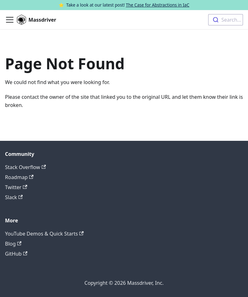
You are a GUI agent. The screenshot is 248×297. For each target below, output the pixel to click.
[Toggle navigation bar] (9, 19)
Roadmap (19, 177)
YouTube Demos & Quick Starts (44, 233)
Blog (13, 243)
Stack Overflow (25, 167)
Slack (14, 197)
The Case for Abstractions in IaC (157, 5)
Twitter (16, 187)
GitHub (16, 253)
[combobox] (225, 19)
